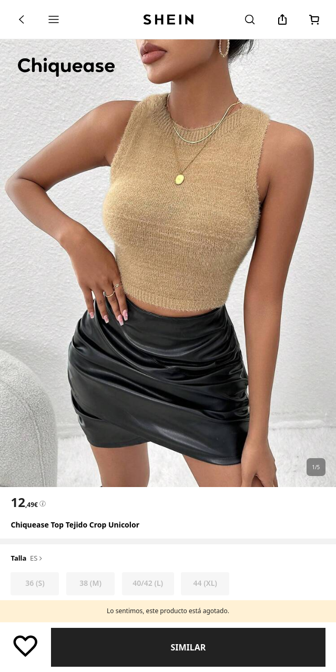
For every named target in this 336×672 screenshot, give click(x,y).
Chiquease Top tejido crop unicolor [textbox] (75, 525)
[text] (24, 502)
